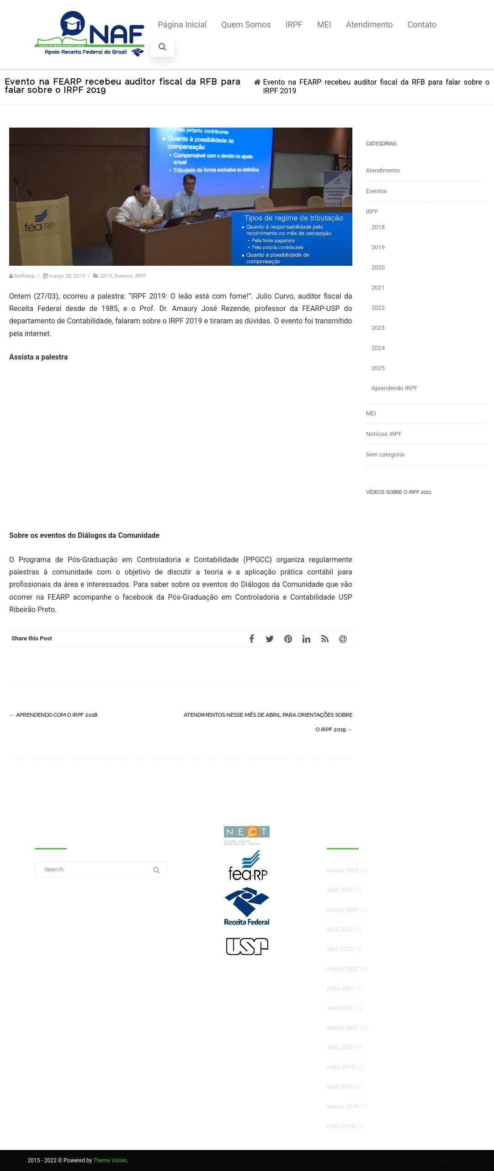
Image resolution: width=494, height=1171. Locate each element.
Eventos (123, 276)
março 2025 (342, 870)
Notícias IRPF (384, 433)
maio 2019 (341, 1067)
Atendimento (369, 24)
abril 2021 (340, 1007)
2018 (378, 227)
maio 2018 (341, 1126)
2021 (378, 287)
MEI (324, 24)
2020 (378, 267)
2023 (378, 327)
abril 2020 (340, 1047)
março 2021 (342, 1027)
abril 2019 (340, 1086)
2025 (378, 368)
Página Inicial (182, 24)
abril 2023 (340, 929)
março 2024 (342, 909)
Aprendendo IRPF (394, 388)
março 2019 (342, 1106)
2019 (106, 276)
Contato (422, 24)
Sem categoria (385, 454)
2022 (378, 307)
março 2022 (342, 968)
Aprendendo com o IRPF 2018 (53, 715)
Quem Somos (246, 24)
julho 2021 (340, 988)
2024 (378, 347)
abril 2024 (340, 889)
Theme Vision (110, 1160)
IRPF (294, 24)
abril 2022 (340, 948)
